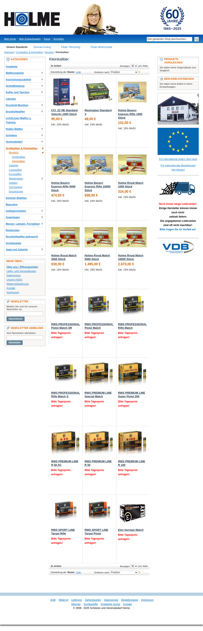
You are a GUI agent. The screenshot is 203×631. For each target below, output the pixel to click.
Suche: (144, 39)
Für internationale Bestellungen (178, 165)
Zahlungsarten (93, 600)
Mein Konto (10, 39)
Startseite (9, 52)
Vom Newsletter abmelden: (21, 333)
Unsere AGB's (14, 279)
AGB (53, 600)
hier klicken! (178, 169)
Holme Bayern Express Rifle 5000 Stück (63, 186)
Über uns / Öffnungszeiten (22, 267)
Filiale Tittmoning (70, 47)
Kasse (47, 39)
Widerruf (63, 600)
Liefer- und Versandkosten (21, 271)
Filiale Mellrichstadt (101, 47)
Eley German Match (131, 529)
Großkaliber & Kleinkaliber (29, 52)
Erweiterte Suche (110, 604)
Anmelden (58, 39)
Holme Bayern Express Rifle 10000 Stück (97, 186)
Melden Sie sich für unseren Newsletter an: (22, 308)
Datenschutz (14, 275)
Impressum (13, 292)
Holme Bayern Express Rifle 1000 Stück (130, 114)
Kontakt (11, 288)
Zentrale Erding (42, 47)
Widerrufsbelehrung (18, 283)
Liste (78, 72)
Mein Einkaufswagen (30, 39)
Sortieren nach (101, 72)
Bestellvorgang (129, 600)
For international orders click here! (178, 159)
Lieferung (76, 600)
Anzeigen (125, 66)
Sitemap (76, 604)
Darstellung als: (59, 72)
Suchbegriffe (91, 604)
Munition (49, 52)
